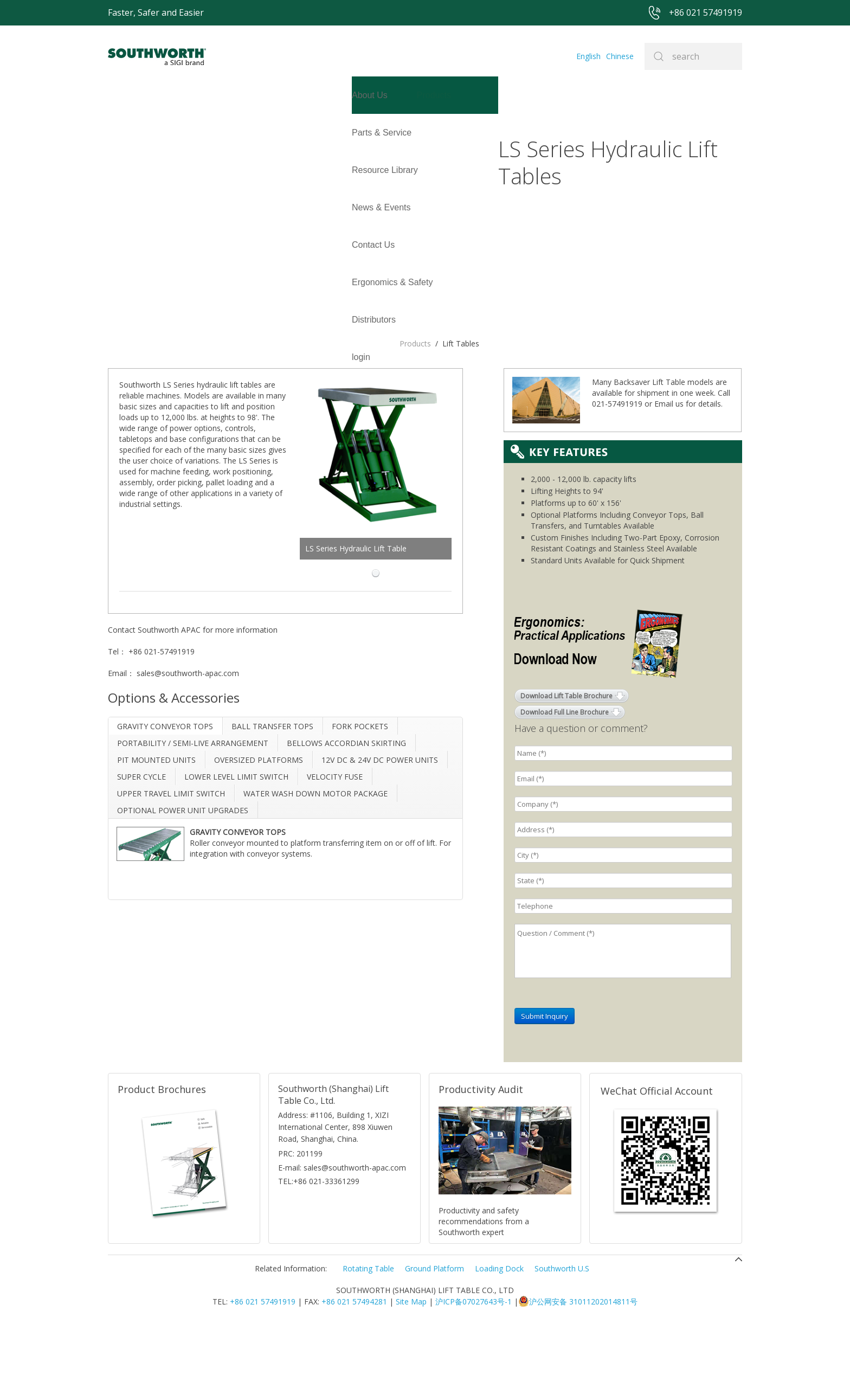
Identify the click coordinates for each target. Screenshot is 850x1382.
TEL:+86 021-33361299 (318, 1237)
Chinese (620, 56)
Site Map (411, 1357)
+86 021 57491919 (262, 1357)
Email (663, 459)
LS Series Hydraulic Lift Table (403, 358)
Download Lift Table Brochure (566, 751)
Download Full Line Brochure (564, 768)
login (117, 170)
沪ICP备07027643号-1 (473, 1357)
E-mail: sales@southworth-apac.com (342, 1223)
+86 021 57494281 (354, 1357)
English (588, 56)
